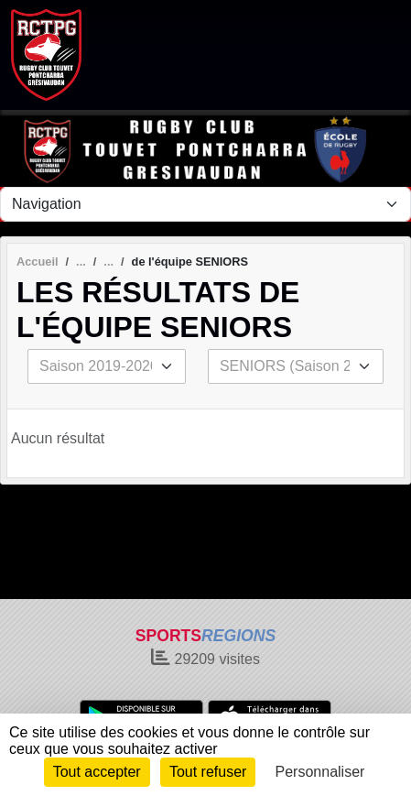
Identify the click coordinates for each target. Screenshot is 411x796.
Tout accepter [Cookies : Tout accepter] (97, 772)
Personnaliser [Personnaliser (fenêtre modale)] (320, 772)
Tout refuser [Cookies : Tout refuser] (207, 772)
